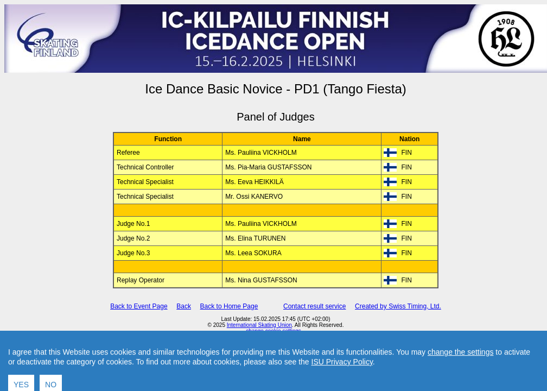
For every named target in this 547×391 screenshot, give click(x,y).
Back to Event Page (138, 306)
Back (183, 306)
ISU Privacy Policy (342, 379)
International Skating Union (259, 325)
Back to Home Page (229, 306)
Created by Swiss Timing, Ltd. (398, 306)
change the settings (460, 369)
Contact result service (314, 306)
